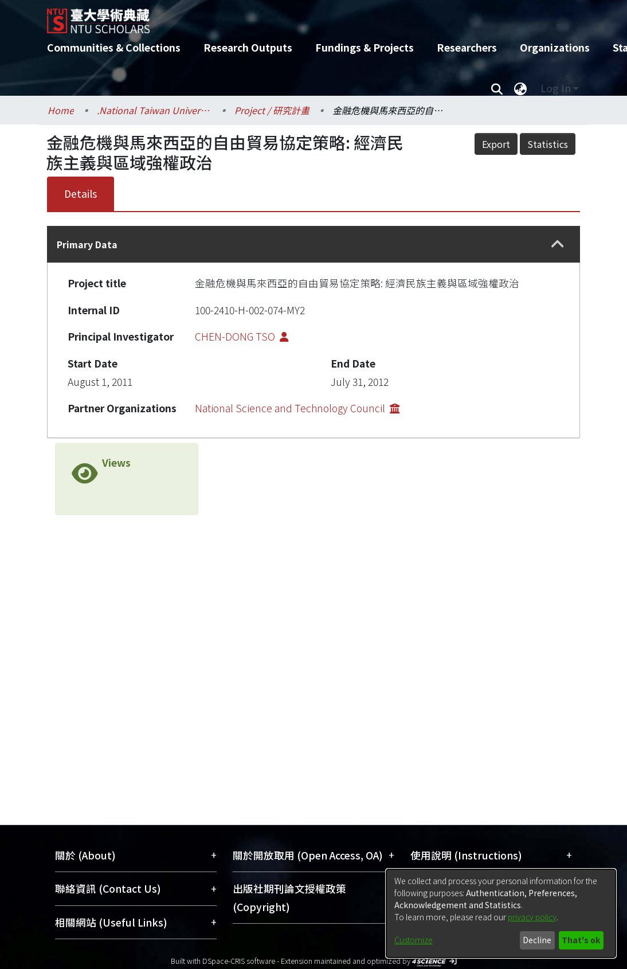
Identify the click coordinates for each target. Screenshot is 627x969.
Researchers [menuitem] (467, 47)
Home (61, 110)
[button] (557, 244)
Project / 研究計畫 (271, 110)
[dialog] (501, 913)
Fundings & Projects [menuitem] (364, 47)
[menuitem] (520, 88)
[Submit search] (496, 88)
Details (80, 193)
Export (496, 144)
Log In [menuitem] (555, 88)
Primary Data (87, 244)
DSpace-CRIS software (238, 960)
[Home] (303, 16)
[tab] (313, 244)
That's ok (581, 939)
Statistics (547, 144)
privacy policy (532, 917)
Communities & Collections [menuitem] (114, 47)
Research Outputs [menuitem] (247, 47)
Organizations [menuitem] (555, 47)
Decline (537, 939)
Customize (413, 939)
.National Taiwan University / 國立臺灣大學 (154, 110)
